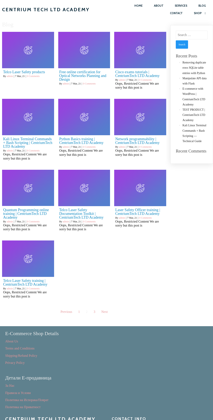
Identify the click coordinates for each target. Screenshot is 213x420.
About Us (11, 341)
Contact (176, 13)
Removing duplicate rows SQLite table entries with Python (194, 67)
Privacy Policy (15, 362)
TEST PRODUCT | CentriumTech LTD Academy (193, 115)
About (158, 5)
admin (10, 76)
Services (181, 5)
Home (138, 5)
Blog (202, 5)
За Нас (116, 341)
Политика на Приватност (129, 362)
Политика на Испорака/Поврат (133, 355)
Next (104, 311)
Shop (200, 13)
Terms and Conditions (20, 348)
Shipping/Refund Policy (21, 355)
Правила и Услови (124, 348)
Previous (66, 311)
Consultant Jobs (15, 388)
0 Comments (33, 76)
